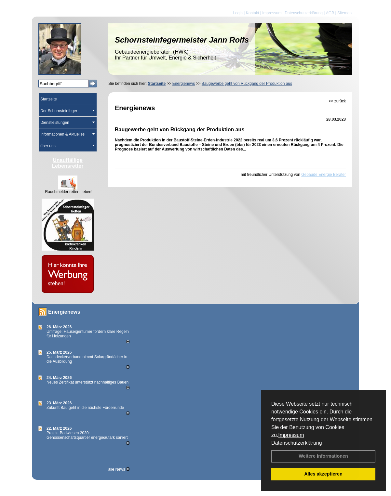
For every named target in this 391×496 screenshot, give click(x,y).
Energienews (64, 312)
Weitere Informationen (323, 456)
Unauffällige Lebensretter (68, 163)
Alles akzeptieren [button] (323, 473)
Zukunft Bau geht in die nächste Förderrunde (85, 407)
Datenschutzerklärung (296, 443)
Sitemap (344, 13)
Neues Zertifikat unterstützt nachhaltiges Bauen (87, 382)
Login (237, 13)
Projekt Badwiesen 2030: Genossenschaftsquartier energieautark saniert (87, 435)
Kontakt (252, 13)
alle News (118, 469)
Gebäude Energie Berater (323, 174)
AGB (330, 13)
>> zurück (337, 101)
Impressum (291, 435)
